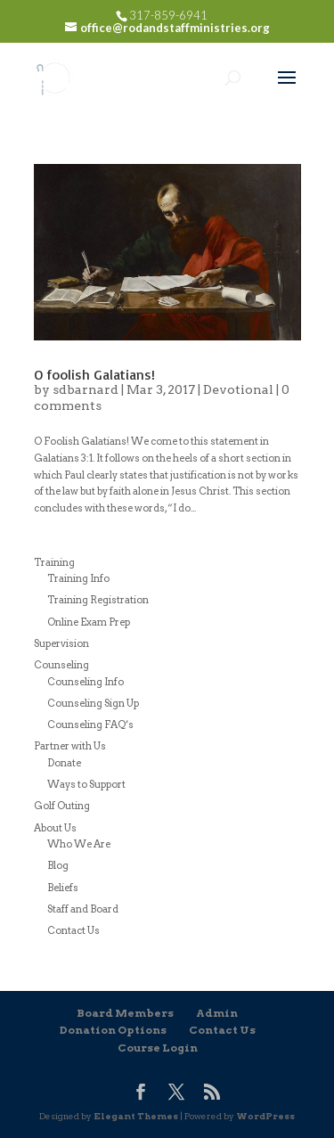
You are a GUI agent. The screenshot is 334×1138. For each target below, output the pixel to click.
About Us (55, 828)
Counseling (61, 665)
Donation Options (113, 1029)
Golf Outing (62, 805)
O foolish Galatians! (94, 374)
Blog (58, 865)
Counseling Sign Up (93, 703)
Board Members (125, 1012)
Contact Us (73, 930)
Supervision (61, 643)
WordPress (265, 1115)
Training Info (78, 578)
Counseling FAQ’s (90, 724)
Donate (64, 763)
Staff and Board (82, 909)
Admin (217, 1012)
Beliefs (62, 887)
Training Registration (98, 600)
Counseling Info (85, 681)
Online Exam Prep (88, 622)
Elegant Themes (136, 1115)
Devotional (238, 389)
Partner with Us (70, 746)
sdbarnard (85, 389)
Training (54, 562)
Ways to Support (86, 784)
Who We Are (78, 844)
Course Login (158, 1047)
